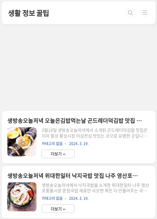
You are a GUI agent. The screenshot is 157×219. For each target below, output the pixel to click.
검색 (130, 12)
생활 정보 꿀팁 (28, 13)
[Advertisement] (79, 43)
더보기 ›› (58, 154)
